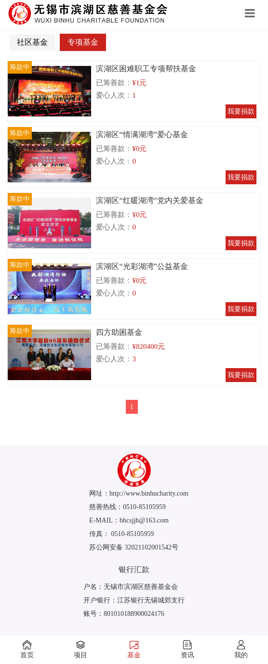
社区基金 (32, 42)
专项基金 (82, 42)
